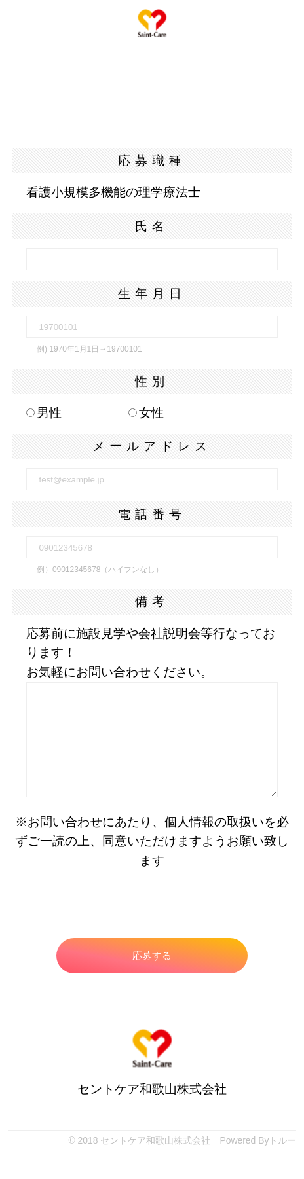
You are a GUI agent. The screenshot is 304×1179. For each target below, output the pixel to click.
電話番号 (152, 514)
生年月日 (152, 293)
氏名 (152, 226)
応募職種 (152, 161)
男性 (44, 413)
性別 (152, 381)
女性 (146, 413)
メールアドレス (152, 446)
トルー (282, 1140)
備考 (152, 601)
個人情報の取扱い (214, 822)
